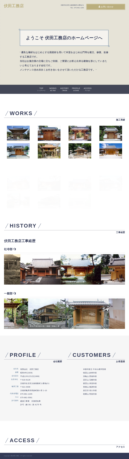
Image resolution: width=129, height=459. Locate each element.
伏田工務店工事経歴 (19, 241)
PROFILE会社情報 (76, 89)
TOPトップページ (41, 89)
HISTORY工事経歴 (64, 89)
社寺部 (10, 249)
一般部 (10, 293)
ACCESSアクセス (88, 89)
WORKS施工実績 (52, 89)
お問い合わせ (106, 7)
